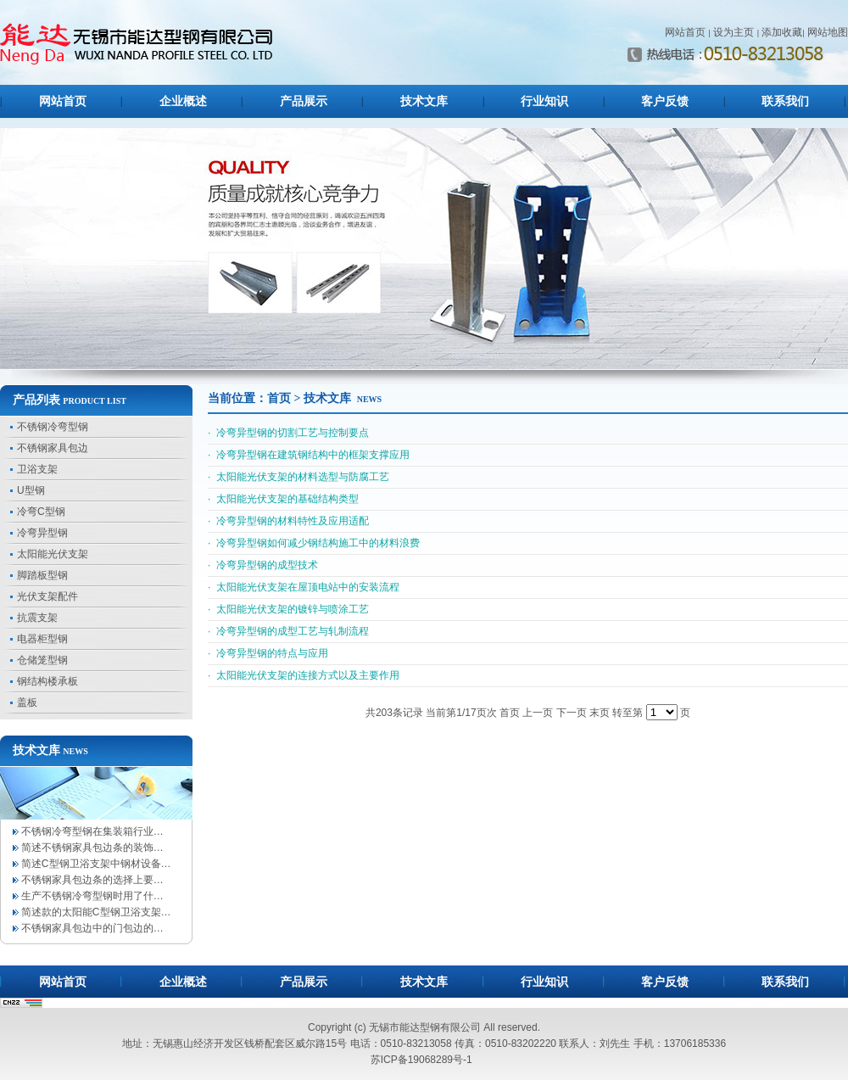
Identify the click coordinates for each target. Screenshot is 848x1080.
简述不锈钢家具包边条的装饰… (92, 847)
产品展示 (303, 101)
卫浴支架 (37, 469)
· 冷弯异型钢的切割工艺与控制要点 (288, 433)
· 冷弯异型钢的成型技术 (263, 565)
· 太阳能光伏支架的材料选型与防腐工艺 (298, 477)
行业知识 (544, 101)
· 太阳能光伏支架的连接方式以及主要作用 (303, 675)
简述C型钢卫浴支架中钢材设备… (96, 864)
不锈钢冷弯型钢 (52, 427)
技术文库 (424, 101)
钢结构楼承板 (47, 681)
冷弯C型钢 (41, 512)
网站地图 (827, 32)
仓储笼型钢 (42, 660)
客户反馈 (665, 101)
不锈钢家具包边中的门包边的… (92, 928)
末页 (599, 713)
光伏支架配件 (47, 596)
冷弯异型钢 (42, 533)
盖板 (27, 702)
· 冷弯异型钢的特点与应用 (268, 653)
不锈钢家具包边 (52, 448)
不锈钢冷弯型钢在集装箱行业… (92, 831)
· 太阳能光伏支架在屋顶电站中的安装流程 (303, 587)
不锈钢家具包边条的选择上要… (92, 880)
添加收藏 (782, 32)
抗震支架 (37, 618)
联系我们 (785, 101)
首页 (279, 398)
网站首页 (685, 32)
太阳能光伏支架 (52, 554)
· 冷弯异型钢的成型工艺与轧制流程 (288, 631)
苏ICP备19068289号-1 (421, 1060)
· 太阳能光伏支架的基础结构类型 (283, 499)
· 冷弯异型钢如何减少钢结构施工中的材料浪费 (314, 543)
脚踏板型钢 (42, 575)
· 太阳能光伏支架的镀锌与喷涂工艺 (288, 609)
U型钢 (31, 490)
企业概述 (183, 101)
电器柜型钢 (42, 639)
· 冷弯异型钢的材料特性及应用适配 (288, 521)
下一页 (571, 713)
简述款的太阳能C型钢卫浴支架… (96, 912)
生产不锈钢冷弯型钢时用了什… (92, 896)
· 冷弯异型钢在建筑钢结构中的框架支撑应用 (309, 455)
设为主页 (733, 32)
